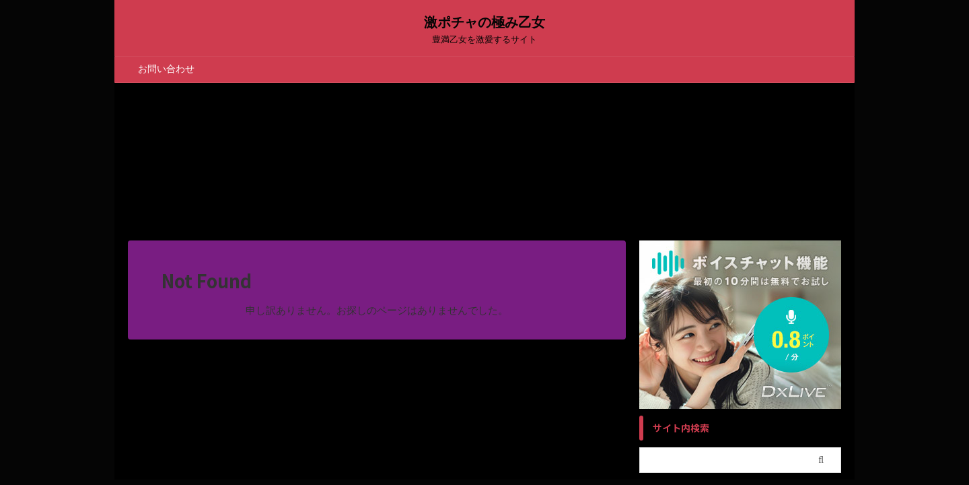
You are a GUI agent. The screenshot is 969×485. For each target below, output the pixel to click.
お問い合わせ (166, 68)
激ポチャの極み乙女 (484, 22)
